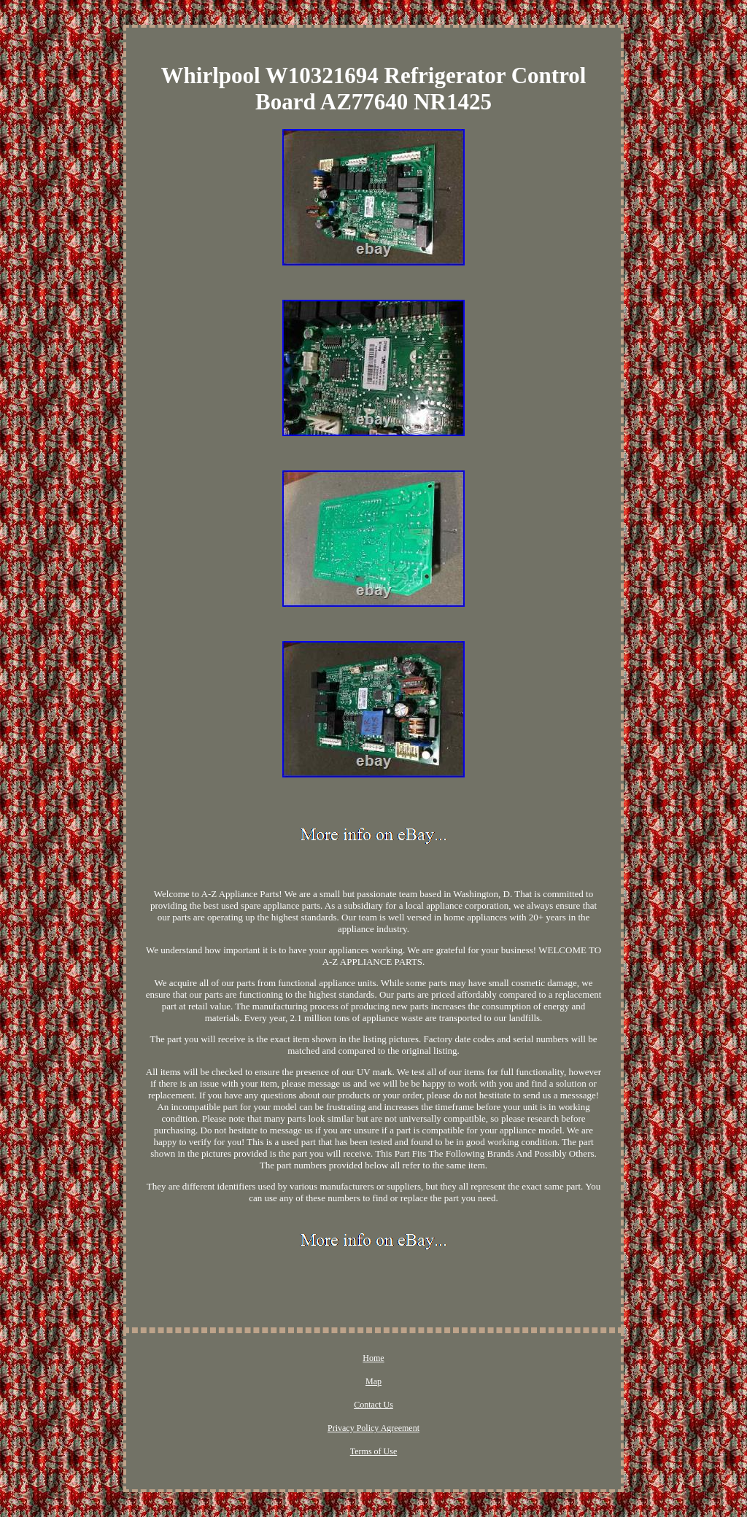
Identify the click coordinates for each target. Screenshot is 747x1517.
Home (373, 1358)
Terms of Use (373, 1451)
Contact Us (373, 1405)
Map (373, 1381)
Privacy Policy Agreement (373, 1428)
